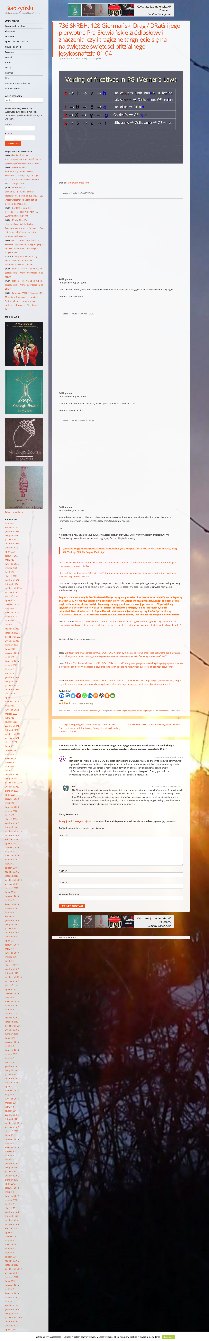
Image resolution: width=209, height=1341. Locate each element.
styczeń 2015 (11, 1062)
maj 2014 (9, 1094)
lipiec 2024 (10, 600)
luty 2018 (9, 912)
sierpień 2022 (11, 693)
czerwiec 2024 (12, 604)
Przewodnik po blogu (15, 26)
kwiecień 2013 (12, 1147)
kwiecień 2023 (12, 661)
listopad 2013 (11, 1119)
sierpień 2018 (11, 888)
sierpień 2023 (11, 645)
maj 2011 (9, 1240)
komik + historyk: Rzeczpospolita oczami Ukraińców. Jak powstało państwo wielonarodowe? (23, 159)
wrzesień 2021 (12, 738)
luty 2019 (9, 863)
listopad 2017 (11, 924)
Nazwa (63, 870)
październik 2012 (13, 1171)
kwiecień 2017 (12, 952)
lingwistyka (147, 710)
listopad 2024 (11, 584)
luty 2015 (9, 1058)
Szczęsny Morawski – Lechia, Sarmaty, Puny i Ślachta (155, 724)
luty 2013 (9, 1155)
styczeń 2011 (11, 1256)
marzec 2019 (11, 859)
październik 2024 (13, 588)
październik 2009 (13, 1317)
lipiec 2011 (10, 1232)
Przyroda (9, 52)
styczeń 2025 (11, 576)
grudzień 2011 (12, 1212)
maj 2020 (9, 803)
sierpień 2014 (11, 1082)
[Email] (112, 695)
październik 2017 (13, 928)
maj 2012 (9, 1192)
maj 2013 (9, 1143)
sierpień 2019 (11, 839)
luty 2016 (9, 1009)
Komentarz (65, 835)
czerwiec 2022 (12, 701)
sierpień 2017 (11, 936)
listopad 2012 (11, 1167)
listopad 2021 (11, 730)
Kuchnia (9, 72)
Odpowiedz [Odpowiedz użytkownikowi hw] (178, 757)
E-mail (63, 882)
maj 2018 (9, 900)
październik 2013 (13, 1123)
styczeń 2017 (11, 965)
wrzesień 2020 (12, 786)
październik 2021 (13, 734)
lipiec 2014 (10, 1086)
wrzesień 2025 (12, 543)
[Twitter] (73, 695)
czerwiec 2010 (12, 1285)
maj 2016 (9, 997)
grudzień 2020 (12, 774)
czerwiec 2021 (12, 750)
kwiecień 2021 (12, 758)
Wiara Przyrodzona (14, 88)
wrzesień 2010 (12, 1273)
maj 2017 (9, 948)
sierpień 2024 (11, 596)
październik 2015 (13, 1025)
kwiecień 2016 (12, 1001)
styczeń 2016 (11, 1013)
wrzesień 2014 (12, 1078)
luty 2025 (9, 572)
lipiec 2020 (10, 794)
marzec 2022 (11, 713)
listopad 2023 (11, 632)
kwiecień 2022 (12, 709)
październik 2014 (13, 1074)
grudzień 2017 (12, 920)
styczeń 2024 (11, 624)
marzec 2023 (11, 665)
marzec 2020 (11, 811)
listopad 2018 (11, 875)
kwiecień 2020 (12, 807)
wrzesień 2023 (12, 640)
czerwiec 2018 (12, 896)
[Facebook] (61, 695)
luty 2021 (9, 766)
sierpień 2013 (11, 1131)
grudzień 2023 (12, 628)
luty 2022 (9, 717)
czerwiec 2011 (12, 1236)
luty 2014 (9, 1106)
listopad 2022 (11, 681)
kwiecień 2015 (12, 1050)
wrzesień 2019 (12, 835)
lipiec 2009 (10, 1329)
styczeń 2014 (11, 1110)
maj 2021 (9, 754)
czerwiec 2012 (12, 1187)
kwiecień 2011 (12, 1244)
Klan (7, 78)
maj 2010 (9, 1289)
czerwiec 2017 (12, 944)
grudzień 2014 (12, 1066)
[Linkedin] (90, 695)
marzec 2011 (11, 1248)
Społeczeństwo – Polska (16, 41)
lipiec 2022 (10, 697)
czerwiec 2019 (12, 847)
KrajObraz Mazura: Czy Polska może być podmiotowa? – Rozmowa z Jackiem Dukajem (21, 260)
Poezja (8, 67)
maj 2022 (9, 705)
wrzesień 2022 (12, 689)
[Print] (107, 695)
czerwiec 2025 (12, 555)
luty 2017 (9, 961)
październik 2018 (13, 880)
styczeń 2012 (11, 1208)
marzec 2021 (11, 762)
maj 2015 (9, 1046)
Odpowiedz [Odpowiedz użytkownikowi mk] (178, 786)
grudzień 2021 (12, 726)
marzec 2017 (11, 957)
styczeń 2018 (11, 916)
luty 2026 (9, 523)
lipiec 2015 (10, 1038)
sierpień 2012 (11, 1179)
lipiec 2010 (10, 1281)
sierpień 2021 (11, 742)
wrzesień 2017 (12, 932)
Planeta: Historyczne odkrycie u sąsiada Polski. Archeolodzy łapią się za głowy (24, 272)
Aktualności (10, 31)
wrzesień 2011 (12, 1224)
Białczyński (19, 8)
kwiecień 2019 (12, 855)
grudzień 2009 (12, 1309)
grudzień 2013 (12, 1115)
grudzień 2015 (12, 1017)
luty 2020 (9, 815)
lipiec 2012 (10, 1183)
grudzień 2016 (12, 969)
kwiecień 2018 (12, 904)
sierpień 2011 (11, 1228)
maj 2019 (9, 851)
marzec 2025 (11, 568)
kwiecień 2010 (12, 1293)
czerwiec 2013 (12, 1139)
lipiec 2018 (10, 892)
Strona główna (12, 20)
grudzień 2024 (12, 580)
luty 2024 (9, 620)
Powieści (9, 57)
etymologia (122, 710)
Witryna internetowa (69, 893)
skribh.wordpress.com (77, 182)
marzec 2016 (11, 1005)
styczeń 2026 (11, 527)
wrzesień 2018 (12, 884)
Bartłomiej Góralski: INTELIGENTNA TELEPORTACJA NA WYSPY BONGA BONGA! (21, 211)
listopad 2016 (11, 973)
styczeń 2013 (11, 1159)
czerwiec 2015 (12, 1042)
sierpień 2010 (11, 1277)
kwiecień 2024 (12, 612)
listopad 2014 (11, 1070)
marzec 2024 (11, 616)
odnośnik (163, 710)
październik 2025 (13, 539)
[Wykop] (67, 695)
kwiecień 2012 (12, 1196)
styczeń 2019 (11, 867)
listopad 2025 (11, 535)
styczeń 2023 (11, 673)
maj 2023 (9, 657)
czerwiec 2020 (12, 798)
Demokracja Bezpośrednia (17, 83)
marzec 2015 (11, 1054)
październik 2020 (13, 782)
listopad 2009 (11, 1313)
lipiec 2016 (10, 989)
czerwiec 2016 (12, 993)
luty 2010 (9, 1301)
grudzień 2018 (12, 871)
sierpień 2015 (11, 1033)
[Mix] (95, 695)
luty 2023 (9, 669)
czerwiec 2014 (12, 1090)
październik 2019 (13, 831)
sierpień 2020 (11, 790)
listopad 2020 (11, 778)
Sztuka (8, 62)
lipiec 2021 (10, 746)
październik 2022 (13, 685)
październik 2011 (13, 1220)
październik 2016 (13, 977)
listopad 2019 (11, 827)
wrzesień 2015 (12, 1029)
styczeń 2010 (11, 1305)
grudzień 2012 (12, 1163)
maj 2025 (9, 559)
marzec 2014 (11, 1102)
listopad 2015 (11, 1021)
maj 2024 (9, 608)
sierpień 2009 (11, 1325)
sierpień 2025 (11, 547)
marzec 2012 (11, 1200)
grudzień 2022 (12, 677)
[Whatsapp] (84, 695)
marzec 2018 (11, 908)
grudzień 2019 (12, 823)
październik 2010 (13, 1268)
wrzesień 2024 (12, 592)
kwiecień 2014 (12, 1098)
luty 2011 (9, 1252)
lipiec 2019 (10, 843)
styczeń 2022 (11, 721)
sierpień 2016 (11, 985)
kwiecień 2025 (12, 563)
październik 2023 (13, 636)
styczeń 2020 (11, 819)
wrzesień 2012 (12, 1175)
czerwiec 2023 (12, 653)
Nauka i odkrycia (13, 46)
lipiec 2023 (10, 649)
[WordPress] (101, 695)
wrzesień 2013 (12, 1127)
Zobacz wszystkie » (14, 512)
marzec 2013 (11, 1151)
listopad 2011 (11, 1216)
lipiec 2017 (10, 940)
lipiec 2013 (10, 1135)
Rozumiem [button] (168, 1337)
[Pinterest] (78, 695)
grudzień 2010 (12, 1260)
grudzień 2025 (12, 531)
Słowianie (9, 36)
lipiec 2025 (10, 551)
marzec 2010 (11, 1297)
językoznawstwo (135, 710)
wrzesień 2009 (12, 1321)
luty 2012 (9, 1204)
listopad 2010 (11, 1264)
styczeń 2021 (11, 770)
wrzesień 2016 (12, 981)
